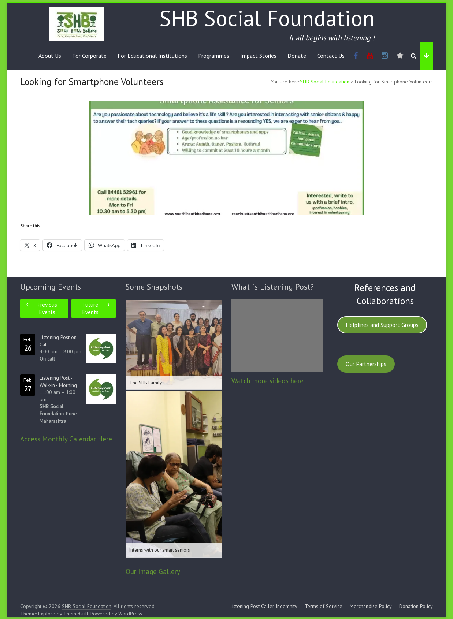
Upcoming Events (50, 286)
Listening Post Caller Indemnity (263, 606)
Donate (296, 55)
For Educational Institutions (152, 55)
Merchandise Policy (371, 606)
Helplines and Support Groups (382, 324)
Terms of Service (323, 606)
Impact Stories (258, 55)
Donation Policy (416, 606)
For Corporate (89, 55)
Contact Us (331, 55)
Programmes (213, 55)
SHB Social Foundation (267, 18)
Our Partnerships (366, 364)
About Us (49, 55)
